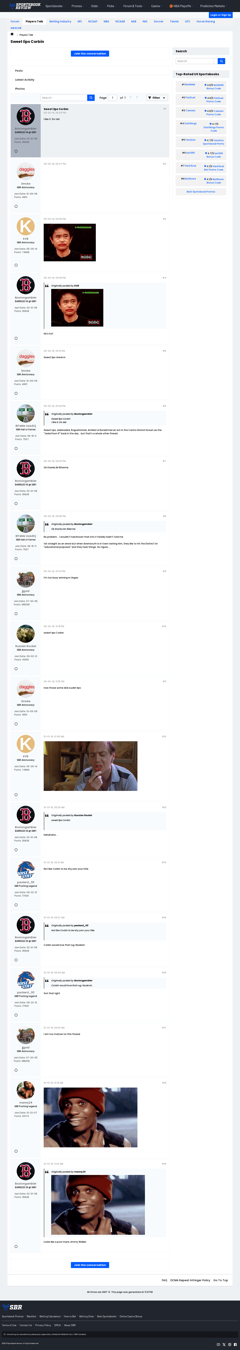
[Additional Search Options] (216, 61)
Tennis (174, 21)
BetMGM (190, 84)
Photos (20, 89)
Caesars (190, 110)
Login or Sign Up (221, 15)
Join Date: (20, 138)
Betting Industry (60, 21)
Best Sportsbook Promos (201, 191)
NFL (80, 21)
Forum (15, 21)
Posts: (18, 142)
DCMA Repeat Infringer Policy (190, 1280)
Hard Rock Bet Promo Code (214, 168)
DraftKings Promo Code (214, 129)
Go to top (220, 1280)
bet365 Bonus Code (215, 155)
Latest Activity (24, 80)
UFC (187, 21)
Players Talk (34, 21)
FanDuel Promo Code (214, 99)
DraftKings (190, 123)
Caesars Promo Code (215, 112)
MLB (133, 21)
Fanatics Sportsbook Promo (213, 142)
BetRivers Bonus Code (215, 181)
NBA (106, 21)
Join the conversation (90, 53)
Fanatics (191, 139)
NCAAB (120, 21)
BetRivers (190, 178)
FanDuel (190, 97)
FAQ (164, 1280)
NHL (145, 21)
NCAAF (92, 21)
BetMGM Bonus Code (215, 86)
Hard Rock (190, 165)
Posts (19, 71)
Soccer (159, 21)
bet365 (190, 152)
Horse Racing (206, 21)
